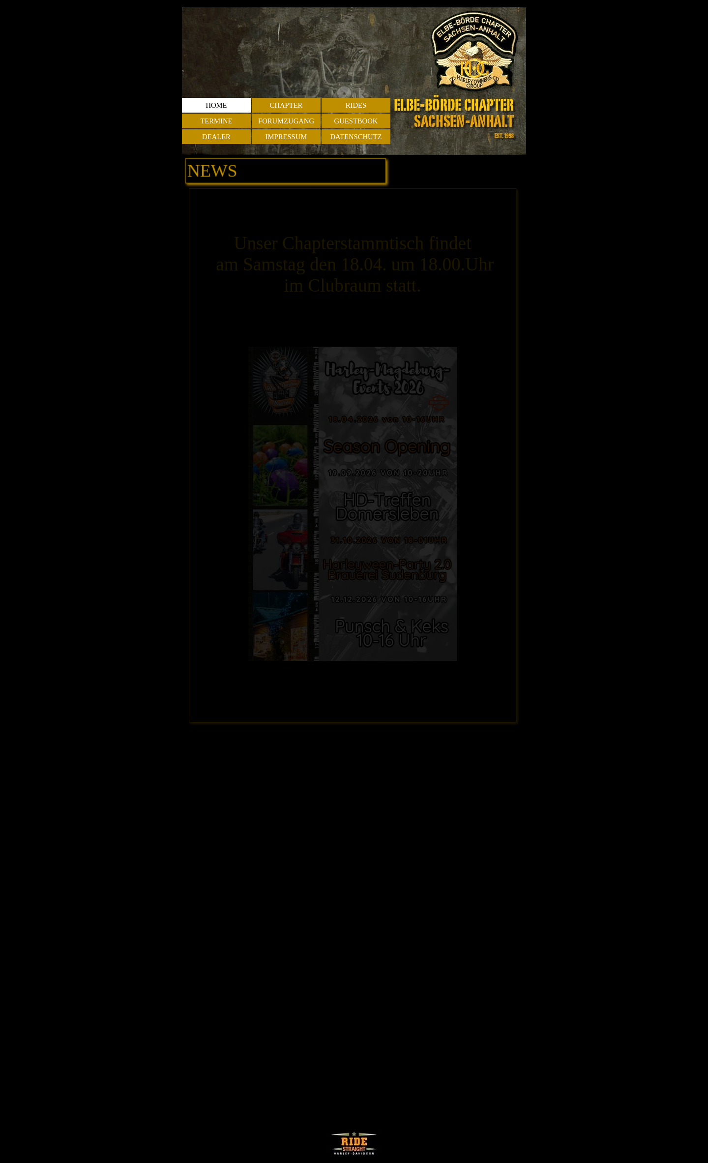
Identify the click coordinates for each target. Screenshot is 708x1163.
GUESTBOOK (356, 121)
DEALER (216, 137)
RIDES (356, 105)
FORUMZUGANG (286, 121)
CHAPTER (286, 105)
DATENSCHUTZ (356, 137)
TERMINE (216, 121)
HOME (216, 105)
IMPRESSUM (286, 137)
